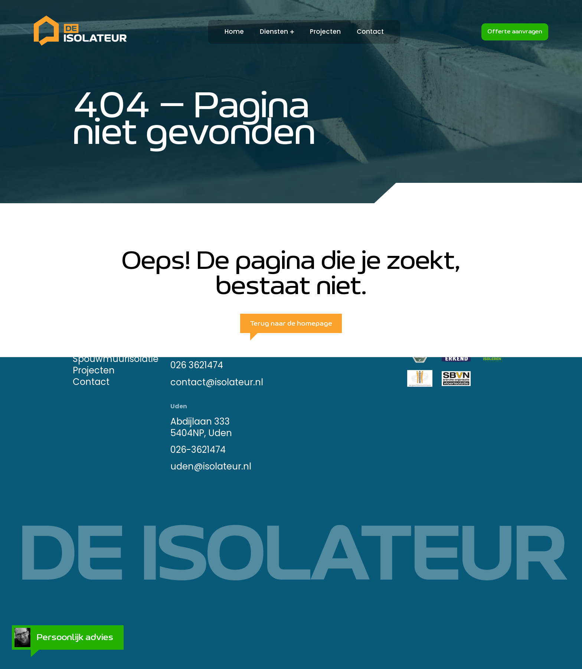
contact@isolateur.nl (216, 382)
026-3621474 (198, 449)
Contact (370, 32)
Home (234, 32)
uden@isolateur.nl (210, 466)
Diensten (274, 32)
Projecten (325, 32)
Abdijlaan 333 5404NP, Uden (201, 426)
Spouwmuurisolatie (115, 359)
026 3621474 (196, 365)
